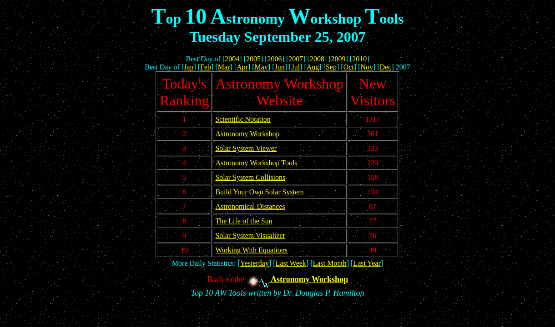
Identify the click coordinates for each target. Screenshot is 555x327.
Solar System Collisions (250, 177)
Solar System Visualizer (250, 235)
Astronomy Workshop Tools (256, 163)
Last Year (366, 263)
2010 (359, 59)
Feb (205, 67)
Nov (366, 67)
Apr (242, 67)
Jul (295, 67)
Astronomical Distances (250, 206)
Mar (224, 67)
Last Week (291, 263)
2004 (232, 59)
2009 (338, 59)
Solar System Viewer (246, 148)
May (261, 67)
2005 (253, 59)
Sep (331, 67)
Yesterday (254, 263)
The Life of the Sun (243, 221)
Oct (348, 67)
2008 (317, 59)
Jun (280, 67)
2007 (295, 59)
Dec (386, 67)
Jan (188, 67)
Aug (313, 67)
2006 (274, 59)
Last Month (329, 263)
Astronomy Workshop (247, 134)
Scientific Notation (242, 119)
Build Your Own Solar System (259, 192)
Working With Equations (251, 250)
